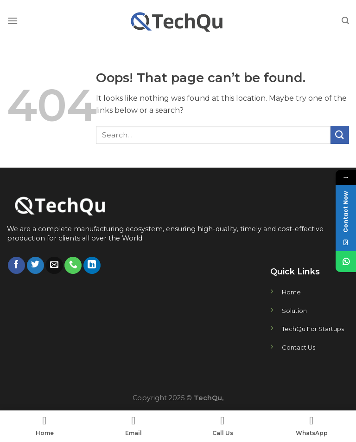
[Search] (345, 21)
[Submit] (340, 135)
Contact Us (298, 347)
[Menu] (12, 20)
